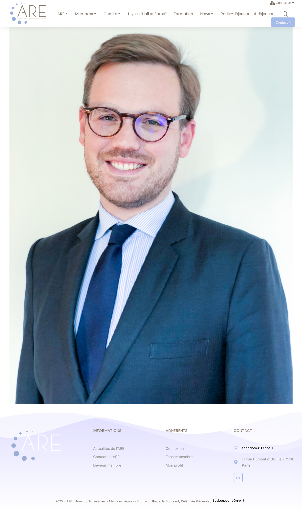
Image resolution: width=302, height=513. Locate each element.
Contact (283, 22)
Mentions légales (121, 501)
